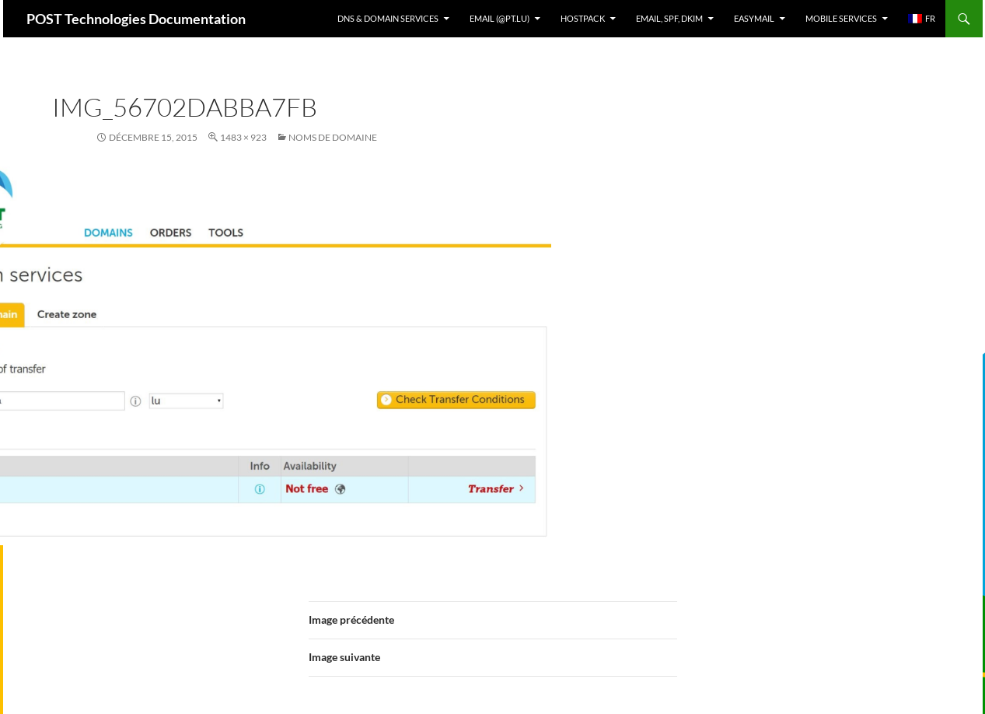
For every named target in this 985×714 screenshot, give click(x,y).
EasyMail (754, 18)
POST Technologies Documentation (136, 18)
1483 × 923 (243, 137)
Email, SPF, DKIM (669, 18)
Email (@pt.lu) (499, 18)
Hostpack (583, 18)
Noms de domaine (332, 137)
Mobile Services (841, 18)
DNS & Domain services (387, 18)
